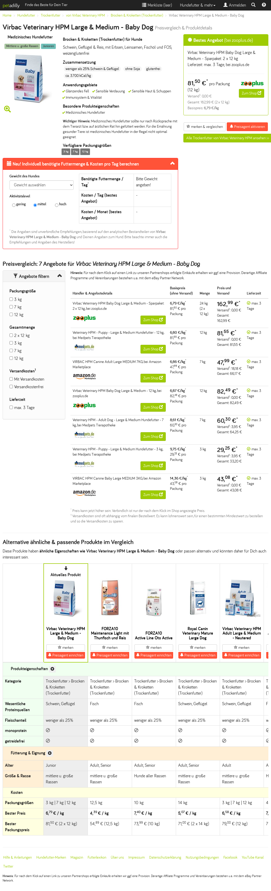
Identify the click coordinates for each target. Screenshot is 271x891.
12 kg (18, 314)
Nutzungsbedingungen (202, 857)
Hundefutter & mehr (197, 5)
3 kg (18, 299)
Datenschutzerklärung (165, 857)
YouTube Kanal (253, 857)
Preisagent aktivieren (247, 127)
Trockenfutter (50, 15)
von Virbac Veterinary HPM (85, 15)
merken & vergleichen (205, 127)
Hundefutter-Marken (51, 857)
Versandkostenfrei (28, 387)
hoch (60, 204)
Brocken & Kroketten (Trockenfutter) (137, 15)
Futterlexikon (97, 857)
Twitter (8, 866)
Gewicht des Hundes (24, 176)
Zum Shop (251, 93)
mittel (39, 204)
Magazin (77, 857)
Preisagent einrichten (65, 655)
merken (65, 647)
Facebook (230, 857)
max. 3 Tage (24, 407)
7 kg (18, 307)
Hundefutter (26, 15)
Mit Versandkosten (29, 379)
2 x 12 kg (22, 335)
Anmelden (234, 5)
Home (7, 15)
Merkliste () (157, 5)
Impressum (136, 857)
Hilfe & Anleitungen (17, 857)
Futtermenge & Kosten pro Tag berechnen (73, 164)
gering (19, 204)
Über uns (117, 857)
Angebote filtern (31, 276)
